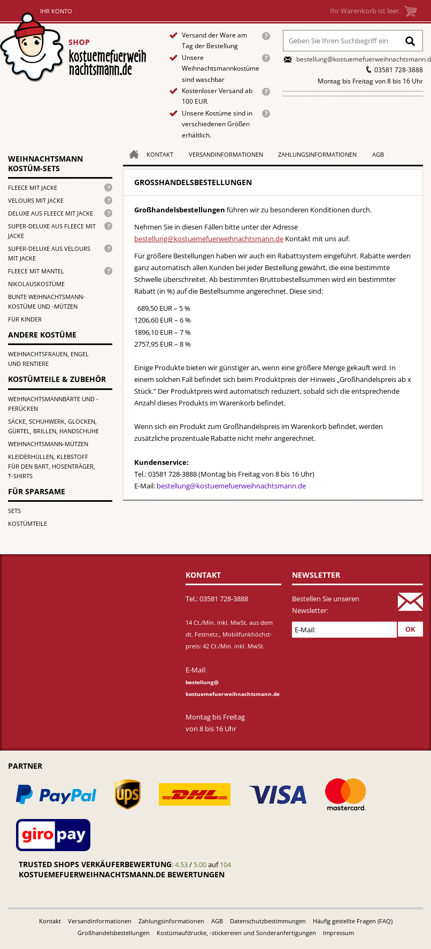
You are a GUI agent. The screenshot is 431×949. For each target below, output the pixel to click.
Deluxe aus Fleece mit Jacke (50, 213)
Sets (14, 511)
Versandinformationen (226, 154)
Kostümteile (27, 523)
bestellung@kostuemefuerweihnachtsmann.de (208, 238)
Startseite (75, 47)
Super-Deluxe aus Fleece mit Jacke (52, 231)
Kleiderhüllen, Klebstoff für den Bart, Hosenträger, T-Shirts (51, 466)
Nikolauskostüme (36, 284)
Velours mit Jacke (36, 200)
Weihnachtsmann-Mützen (48, 444)
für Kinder (25, 319)
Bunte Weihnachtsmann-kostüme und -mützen (46, 301)
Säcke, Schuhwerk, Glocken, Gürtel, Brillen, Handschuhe (53, 426)
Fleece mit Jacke (32, 187)
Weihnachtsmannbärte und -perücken (53, 403)
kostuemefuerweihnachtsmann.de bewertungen (122, 874)
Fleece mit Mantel (36, 271)
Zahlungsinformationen (317, 154)
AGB (378, 154)
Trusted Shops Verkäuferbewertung (95, 864)
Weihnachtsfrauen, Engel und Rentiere (48, 359)
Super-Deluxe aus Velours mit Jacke (49, 253)
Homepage (131, 153)
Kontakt (160, 154)
